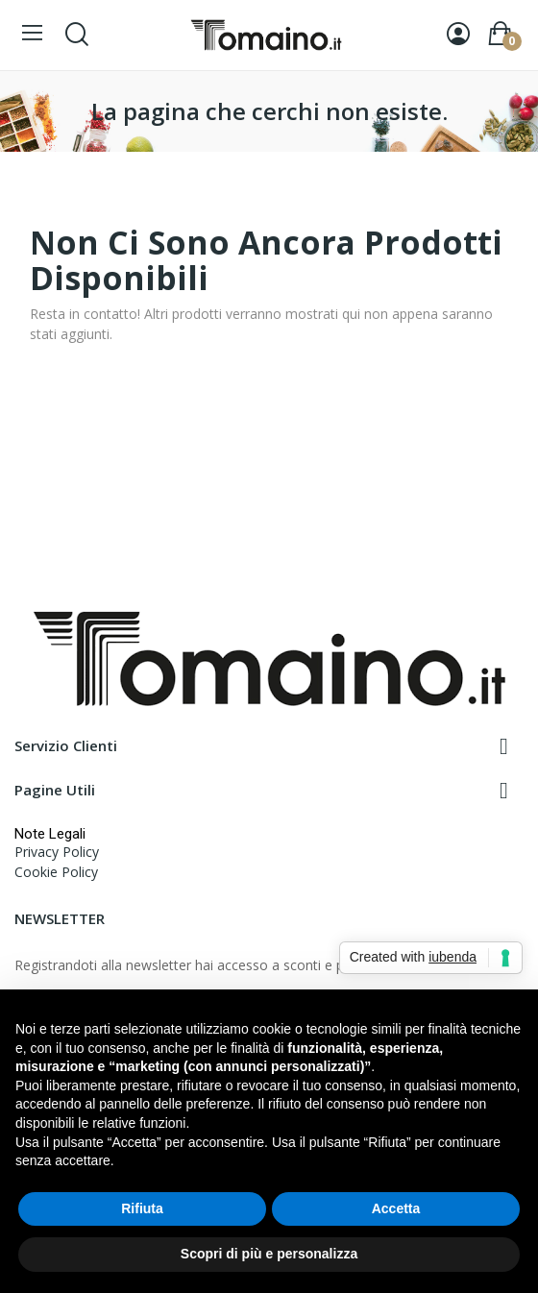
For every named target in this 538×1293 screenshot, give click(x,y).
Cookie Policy (56, 872)
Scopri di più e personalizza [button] (269, 1253)
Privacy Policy (56, 851)
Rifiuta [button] (142, 1208)
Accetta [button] (396, 1208)
